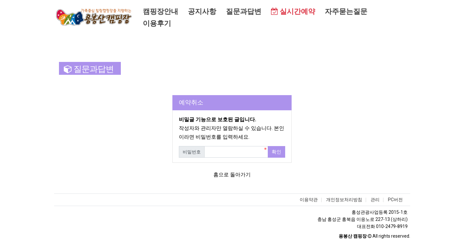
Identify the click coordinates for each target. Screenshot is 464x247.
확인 (276, 152)
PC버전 (395, 199)
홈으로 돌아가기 (232, 175)
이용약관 (309, 199)
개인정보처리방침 (344, 199)
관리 (375, 199)
